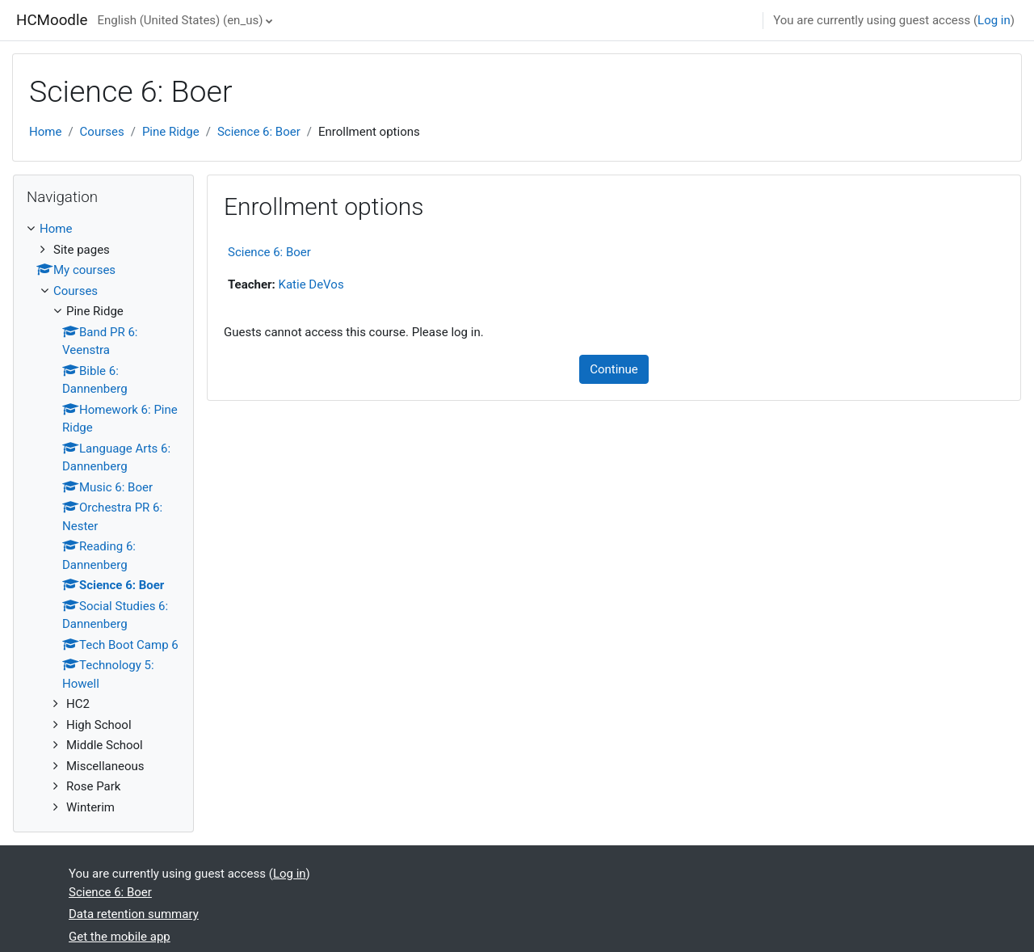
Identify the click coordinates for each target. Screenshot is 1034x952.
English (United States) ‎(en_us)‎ (180, 20)
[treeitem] (103, 518)
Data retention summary (134, 914)
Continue (614, 369)
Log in (994, 20)
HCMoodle (51, 20)
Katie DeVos (311, 284)
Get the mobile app (119, 936)
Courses (102, 131)
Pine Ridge (171, 131)
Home (45, 131)
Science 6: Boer (259, 131)
